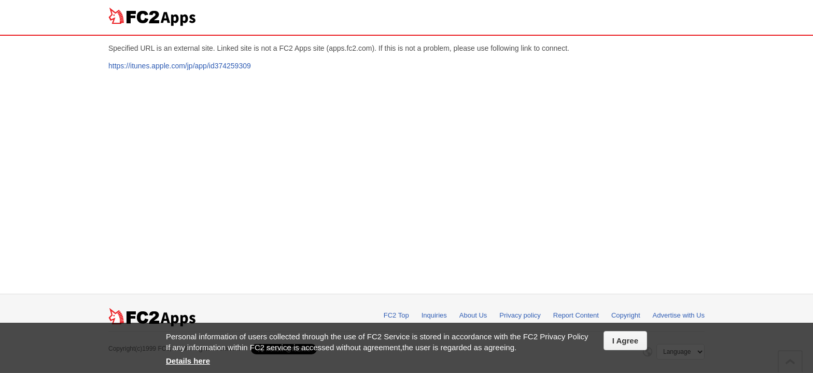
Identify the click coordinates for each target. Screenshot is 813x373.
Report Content (576, 315)
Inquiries (434, 315)
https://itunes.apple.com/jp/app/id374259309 (179, 66)
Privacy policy (519, 315)
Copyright (625, 315)
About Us (473, 315)
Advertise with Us (679, 315)
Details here (188, 361)
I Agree (625, 340)
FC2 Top (396, 315)
